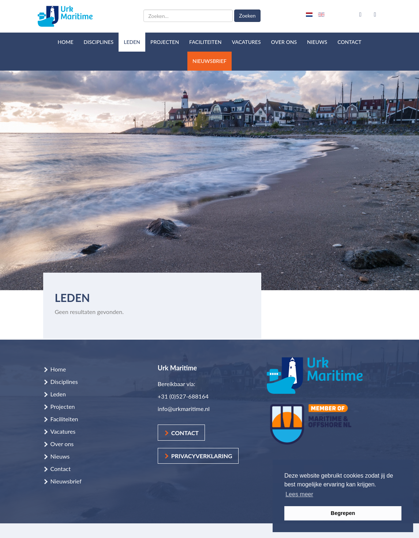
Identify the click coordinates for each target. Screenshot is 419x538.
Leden (132, 42)
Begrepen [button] (343, 513)
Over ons (284, 42)
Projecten (164, 42)
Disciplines (99, 42)
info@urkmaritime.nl (184, 408)
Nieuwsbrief (209, 61)
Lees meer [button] (299, 494)
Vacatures (246, 42)
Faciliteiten (205, 42)
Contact (349, 42)
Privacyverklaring (201, 455)
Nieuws (317, 42)
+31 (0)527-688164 (183, 396)
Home (65, 42)
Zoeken (247, 15)
